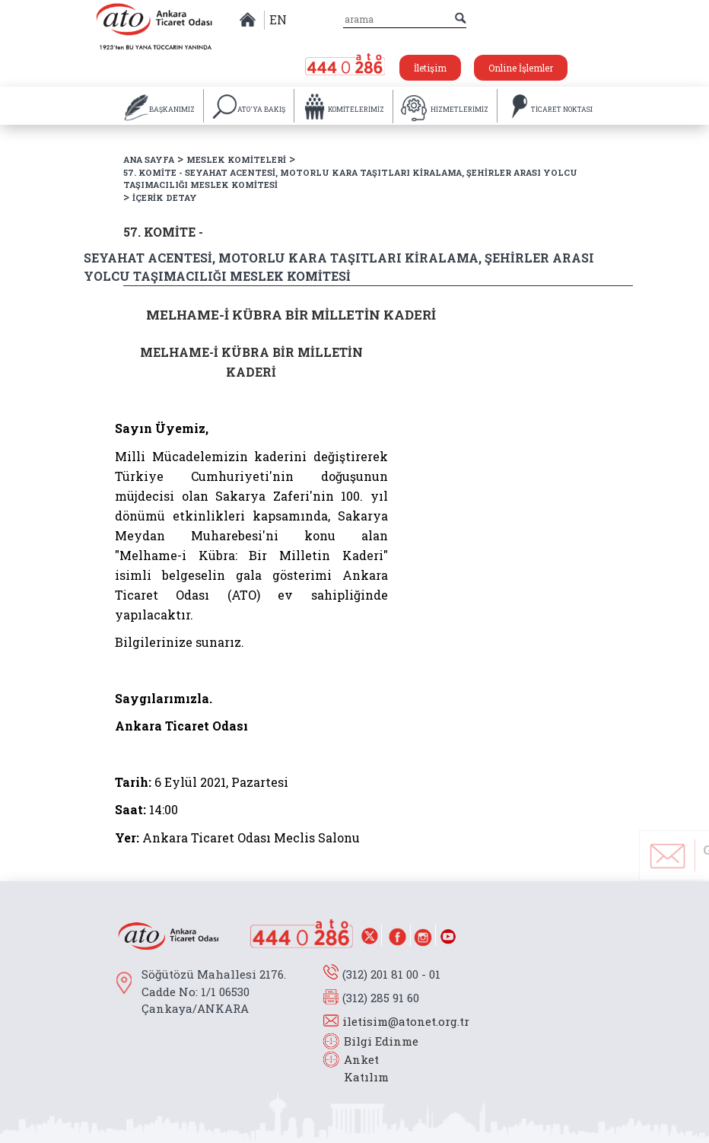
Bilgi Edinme (381, 1041)
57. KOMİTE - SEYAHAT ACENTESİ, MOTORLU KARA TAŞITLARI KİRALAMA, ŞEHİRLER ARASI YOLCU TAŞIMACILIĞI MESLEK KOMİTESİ (350, 179)
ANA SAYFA (148, 159)
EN (278, 19)
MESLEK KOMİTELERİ (236, 159)
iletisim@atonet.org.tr (405, 1021)
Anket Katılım (359, 1068)
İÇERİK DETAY (164, 197)
